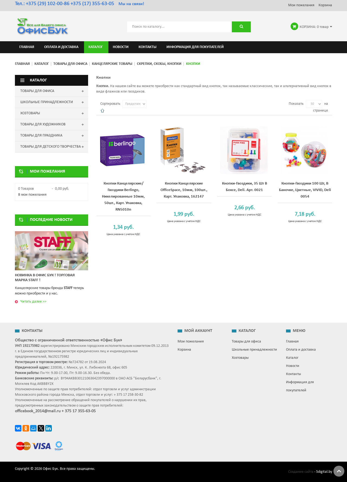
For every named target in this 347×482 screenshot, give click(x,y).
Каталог (41, 64)
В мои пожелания (32, 195)
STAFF (68, 288)
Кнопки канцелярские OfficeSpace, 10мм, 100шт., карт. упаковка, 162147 (183, 190)
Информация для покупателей (300, 386)
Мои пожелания (301, 5)
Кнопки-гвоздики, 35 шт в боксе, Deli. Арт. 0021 (244, 187)
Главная (22, 64)
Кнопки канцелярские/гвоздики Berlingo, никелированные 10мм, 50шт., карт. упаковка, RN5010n (123, 197)
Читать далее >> (33, 302)
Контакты (293, 374)
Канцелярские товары (112, 64)
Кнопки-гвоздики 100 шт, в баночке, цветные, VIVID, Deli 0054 (305, 190)
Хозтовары (240, 358)
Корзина (325, 5)
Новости (292, 366)
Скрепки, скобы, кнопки (159, 64)
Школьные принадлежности (254, 350)
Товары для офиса (70, 64)
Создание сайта (300, 472)
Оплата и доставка (301, 350)
